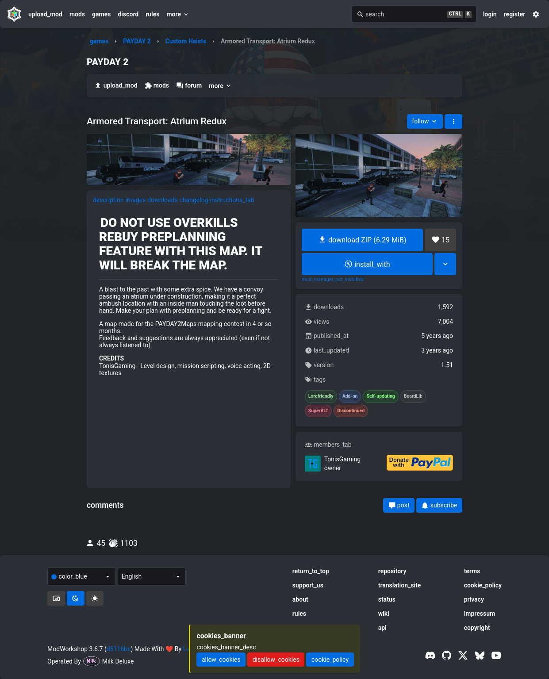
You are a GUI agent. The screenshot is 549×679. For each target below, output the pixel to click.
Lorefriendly (321, 396)
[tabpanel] (188, 296)
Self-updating (380, 396)
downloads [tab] (162, 199)
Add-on (350, 396)
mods (77, 14)
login (490, 14)
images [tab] (136, 199)
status (386, 599)
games (101, 14)
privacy (474, 599)
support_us (307, 585)
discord (128, 14)
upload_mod (45, 14)
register (515, 14)
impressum (479, 613)
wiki (383, 613)
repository (392, 571)
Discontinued (351, 411)
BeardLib (413, 396)
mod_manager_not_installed (333, 279)
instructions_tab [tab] (232, 199)
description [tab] (108, 199)
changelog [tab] (194, 199)
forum (189, 85)
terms (472, 571)
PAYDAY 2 (137, 41)
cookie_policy (483, 585)
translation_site (399, 585)
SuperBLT (318, 411)
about (300, 599)
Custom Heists (186, 41)
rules (152, 14)
